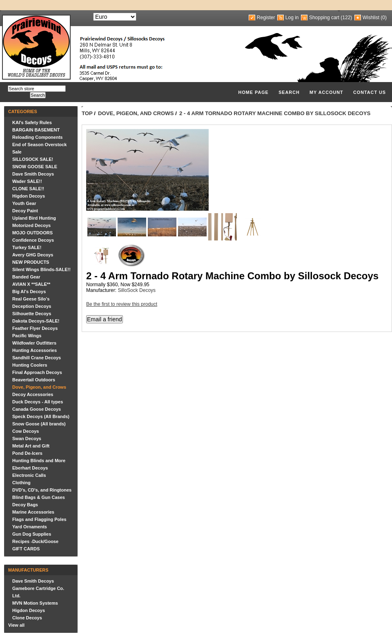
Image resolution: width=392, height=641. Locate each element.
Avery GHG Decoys (32, 254)
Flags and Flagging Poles (39, 519)
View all (16, 625)
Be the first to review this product (121, 304)
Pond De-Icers (27, 453)
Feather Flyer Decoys (35, 328)
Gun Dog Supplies (31, 534)
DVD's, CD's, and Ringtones (41, 489)
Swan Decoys (26, 438)
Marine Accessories (33, 512)
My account (326, 92)
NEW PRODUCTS (30, 262)
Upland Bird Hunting (34, 218)
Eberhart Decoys (30, 467)
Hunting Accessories (34, 350)
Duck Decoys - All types (37, 401)
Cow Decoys (25, 431)
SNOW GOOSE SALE (34, 166)
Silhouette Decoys (31, 313)
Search (289, 92)
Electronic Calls (29, 475)
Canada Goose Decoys (36, 409)
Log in (292, 17)
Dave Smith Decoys (33, 173)
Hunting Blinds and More (38, 460)
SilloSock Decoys (137, 290)
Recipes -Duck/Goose (35, 541)
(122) (346, 17)
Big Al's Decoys (29, 291)
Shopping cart (324, 17)
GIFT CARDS (26, 548)
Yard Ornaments (29, 526)
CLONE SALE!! (28, 188)
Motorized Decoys (31, 225)
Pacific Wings (26, 335)
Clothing (21, 482)
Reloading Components (37, 137)
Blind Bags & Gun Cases (38, 497)
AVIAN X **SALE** (31, 284)
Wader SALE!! (27, 181)
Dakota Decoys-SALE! (36, 320)
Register (266, 17)
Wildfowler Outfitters (34, 343)
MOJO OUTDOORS (32, 232)
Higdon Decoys (28, 196)
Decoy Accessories (32, 394)
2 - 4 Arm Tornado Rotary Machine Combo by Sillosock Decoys (274, 113)
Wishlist (371, 17)
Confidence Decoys (33, 240)
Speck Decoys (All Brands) (40, 416)
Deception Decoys (31, 306)
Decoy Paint (25, 210)
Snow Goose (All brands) (39, 423)
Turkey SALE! (26, 247)
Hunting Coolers (29, 365)
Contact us (369, 92)
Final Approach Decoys (37, 372)
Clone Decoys (27, 617)
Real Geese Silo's (30, 298)
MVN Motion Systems (35, 603)
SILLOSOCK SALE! (32, 159)
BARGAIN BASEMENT (36, 129)
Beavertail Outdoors (33, 379)
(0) (384, 17)
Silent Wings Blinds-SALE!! (41, 269)
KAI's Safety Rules (32, 122)
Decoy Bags (25, 504)
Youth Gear (24, 203)
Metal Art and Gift (30, 445)
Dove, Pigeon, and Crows (39, 387)
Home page (253, 92)
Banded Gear (26, 276)
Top (87, 113)
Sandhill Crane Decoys (36, 357)
